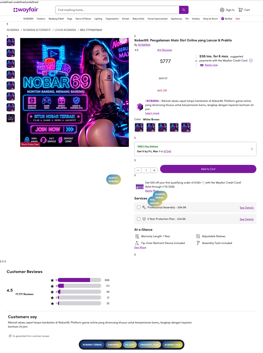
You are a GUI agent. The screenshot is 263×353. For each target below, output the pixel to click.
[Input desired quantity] (146, 170)
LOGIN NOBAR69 (65, 30)
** (203, 182)
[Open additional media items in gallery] (11, 118)
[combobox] (118, 10)
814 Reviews (164, 50)
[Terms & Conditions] (251, 60)
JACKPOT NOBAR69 (116, 191)
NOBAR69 (13, 30)
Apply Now (151, 191)
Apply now (211, 65)
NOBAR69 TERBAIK (92, 344)
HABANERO (113, 344)
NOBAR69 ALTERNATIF (37, 30)
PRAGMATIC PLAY (149, 344)
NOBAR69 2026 (172, 344)
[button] (74, 92)
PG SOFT (129, 344)
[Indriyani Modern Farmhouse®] (144, 45)
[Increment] (154, 170)
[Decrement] (138, 170)
